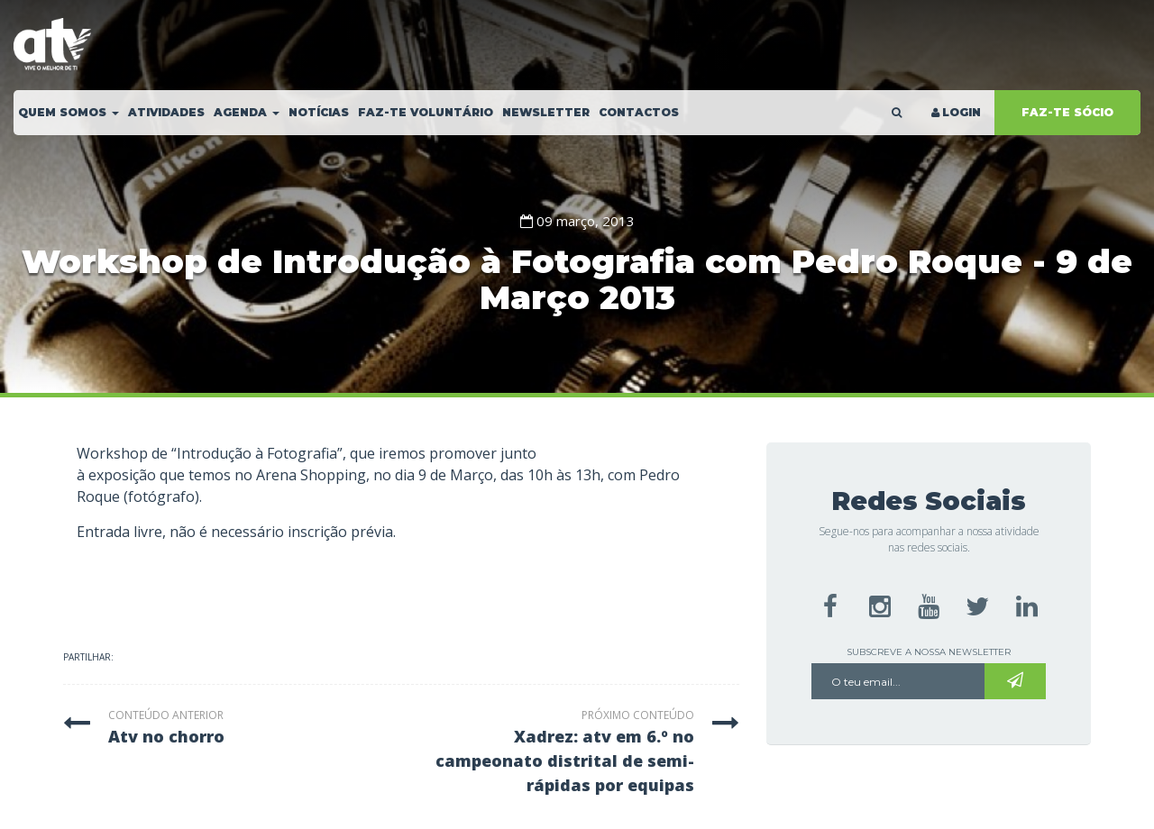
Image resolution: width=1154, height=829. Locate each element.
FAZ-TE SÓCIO (1067, 112)
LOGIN (955, 112)
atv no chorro (166, 736)
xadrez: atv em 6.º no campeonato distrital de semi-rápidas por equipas (564, 760)
